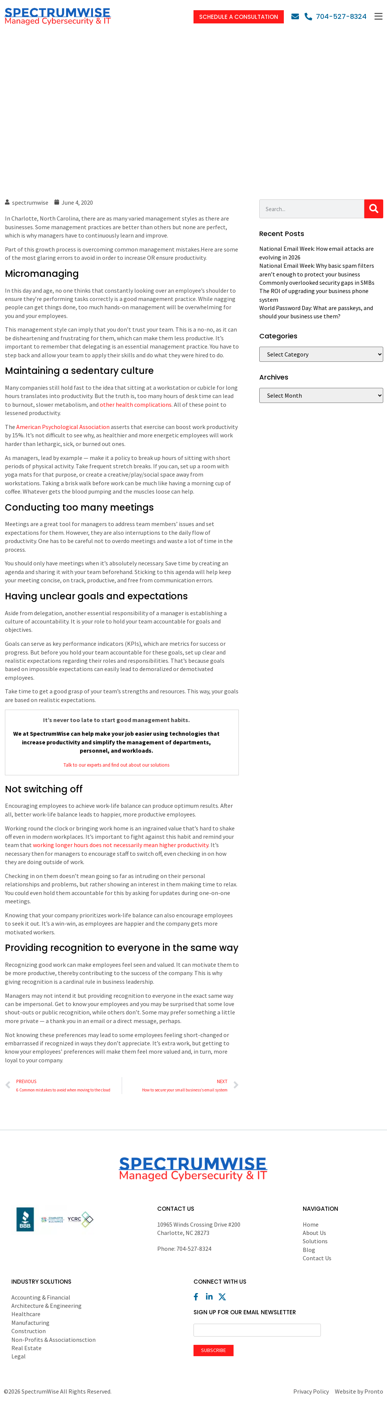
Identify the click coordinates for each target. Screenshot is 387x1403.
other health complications (136, 404)
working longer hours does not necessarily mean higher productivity (120, 845)
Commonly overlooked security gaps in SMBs (317, 282)
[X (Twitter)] (224, 1297)
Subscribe (213, 1350)
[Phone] (336, 16)
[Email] (297, 16)
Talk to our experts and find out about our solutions (116, 765)
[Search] (373, 208)
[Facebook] (199, 1297)
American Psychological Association (63, 427)
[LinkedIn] (211, 1297)
